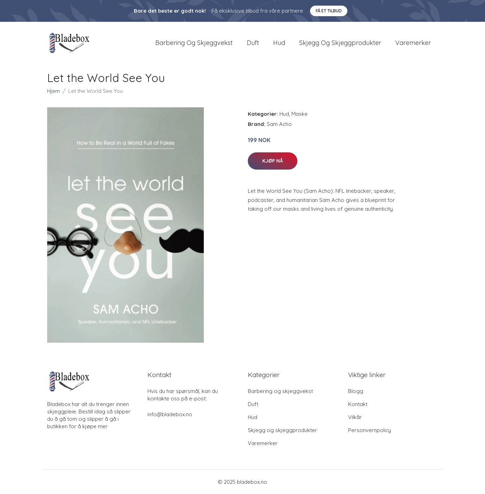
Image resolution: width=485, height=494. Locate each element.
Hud (279, 43)
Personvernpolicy (369, 430)
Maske (299, 113)
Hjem (53, 91)
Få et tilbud (329, 10)
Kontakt (357, 404)
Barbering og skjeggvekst (194, 43)
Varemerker (413, 43)
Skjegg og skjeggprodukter (340, 43)
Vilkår (355, 417)
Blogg (355, 391)
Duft (253, 43)
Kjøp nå (272, 161)
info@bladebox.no (169, 414)
